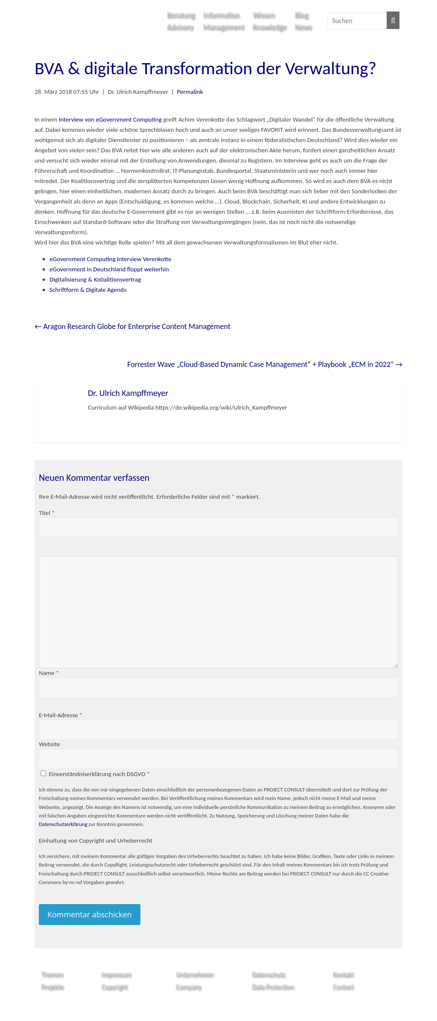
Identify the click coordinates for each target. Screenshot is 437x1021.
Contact (343, 986)
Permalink (190, 92)
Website (49, 744)
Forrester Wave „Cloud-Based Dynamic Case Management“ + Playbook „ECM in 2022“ (264, 364)
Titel (47, 513)
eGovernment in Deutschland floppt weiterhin (109, 269)
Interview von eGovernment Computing (110, 119)
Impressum (116, 974)
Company (188, 986)
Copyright (114, 986)
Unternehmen (194, 974)
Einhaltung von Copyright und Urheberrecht (95, 840)
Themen (52, 974)
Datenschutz (268, 974)
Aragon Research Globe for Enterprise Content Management (132, 326)
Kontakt (343, 974)
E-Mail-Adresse (60, 715)
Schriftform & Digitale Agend (87, 290)
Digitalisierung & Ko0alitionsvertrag (95, 279)
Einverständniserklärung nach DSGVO (99, 774)
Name (49, 673)
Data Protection (273, 986)
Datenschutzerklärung (63, 824)
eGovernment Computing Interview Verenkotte (111, 259)
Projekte (52, 986)
